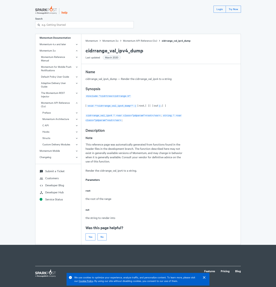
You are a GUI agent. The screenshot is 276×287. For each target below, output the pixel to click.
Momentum (92, 40)
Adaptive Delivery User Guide (53, 84)
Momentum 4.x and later (53, 44)
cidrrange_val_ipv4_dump (176, 40)
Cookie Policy (86, 281)
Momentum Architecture (55, 119)
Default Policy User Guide (55, 76)
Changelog (45, 157)
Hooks (45, 131)
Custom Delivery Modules (56, 144)
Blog (238, 269)
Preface (46, 112)
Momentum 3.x (48, 50)
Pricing (225, 269)
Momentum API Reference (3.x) (55, 104)
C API (45, 125)
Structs (46, 138)
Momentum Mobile (50, 150)
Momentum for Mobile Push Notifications (56, 68)
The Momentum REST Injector (53, 94)
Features (209, 269)
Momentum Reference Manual (53, 58)
